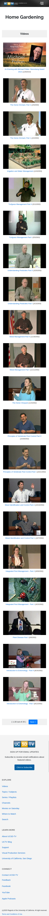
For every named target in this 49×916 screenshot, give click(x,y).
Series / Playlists (9, 797)
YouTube (6, 892)
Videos (5, 786)
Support (5, 847)
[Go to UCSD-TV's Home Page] (15, 3)
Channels (6, 803)
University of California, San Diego (17, 858)
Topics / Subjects (9, 792)
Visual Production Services (13, 853)
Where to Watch (9, 814)
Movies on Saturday (10, 808)
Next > (33, 722)
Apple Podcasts (9, 898)
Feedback (6, 880)
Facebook (6, 886)
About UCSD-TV (9, 836)
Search (5, 819)
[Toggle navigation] (41, 3)
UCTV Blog (7, 842)
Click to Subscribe (24, 767)
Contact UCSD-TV (10, 875)
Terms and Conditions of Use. (12, 914)
